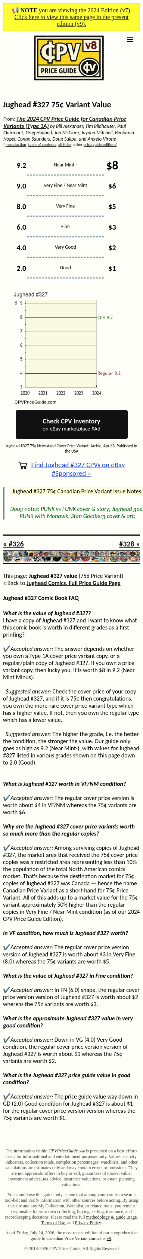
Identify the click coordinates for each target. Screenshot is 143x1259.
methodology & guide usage (111, 1217)
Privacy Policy (88, 1222)
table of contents (42, 144)
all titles (64, 144)
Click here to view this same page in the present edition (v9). (71, 20)
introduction (16, 144)
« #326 (13, 543)
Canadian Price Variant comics (73, 1238)
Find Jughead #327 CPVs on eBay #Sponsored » (71, 469)
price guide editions (99, 144)
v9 (109, 1238)
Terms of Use (53, 1222)
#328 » (129, 543)
